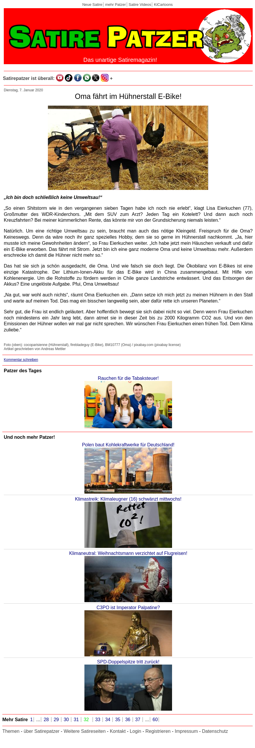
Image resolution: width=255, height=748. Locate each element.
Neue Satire (92, 4)
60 (155, 719)
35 (118, 719)
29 (57, 719)
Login (135, 731)
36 (128, 719)
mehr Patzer (115, 4)
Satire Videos (140, 4)
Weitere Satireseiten (85, 731)
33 (98, 719)
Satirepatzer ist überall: (29, 78)
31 (77, 719)
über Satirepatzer (42, 731)
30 (67, 719)
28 (47, 719)
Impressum (186, 731)
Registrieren (158, 731)
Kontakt (118, 731)
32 (87, 719)
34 (108, 719)
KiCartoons (163, 4)
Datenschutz (215, 731)
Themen (11, 731)
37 (138, 719)
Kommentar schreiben (21, 360)
